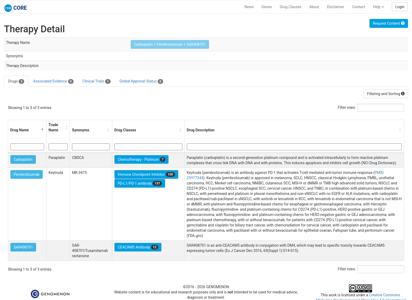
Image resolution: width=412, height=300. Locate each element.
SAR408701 (23, 247)
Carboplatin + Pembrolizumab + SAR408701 (170, 44)
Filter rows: (347, 107)
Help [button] (378, 7)
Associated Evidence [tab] (53, 81)
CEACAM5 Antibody (138, 247)
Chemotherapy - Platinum (141, 159)
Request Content (389, 23)
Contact (358, 7)
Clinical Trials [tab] (97, 81)
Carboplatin (23, 159)
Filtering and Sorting (386, 94)
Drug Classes (290, 7)
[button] (42, 130)
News (249, 7)
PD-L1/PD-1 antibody (140, 183)
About (314, 7)
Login (399, 7)
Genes (267, 7)
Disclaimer (335, 7)
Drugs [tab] (16, 81)
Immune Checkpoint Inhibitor (146, 174)
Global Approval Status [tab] (141, 81)
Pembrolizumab (26, 174)
